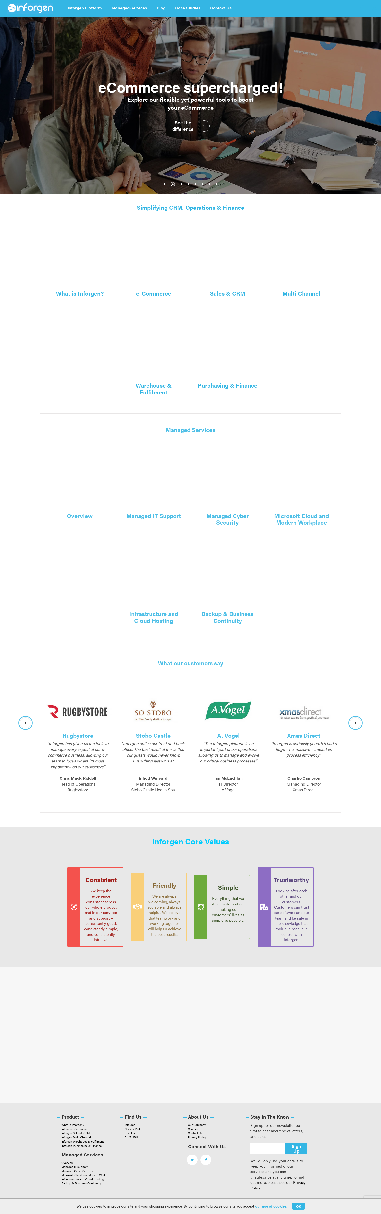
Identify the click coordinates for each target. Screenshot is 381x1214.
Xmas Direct (303, 735)
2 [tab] (173, 184)
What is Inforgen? (80, 293)
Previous (25, 723)
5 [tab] (195, 184)
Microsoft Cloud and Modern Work (83, 1175)
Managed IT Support (153, 515)
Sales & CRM (227, 293)
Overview (80, 515)
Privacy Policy (197, 1137)
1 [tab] (164, 184)
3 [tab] (181, 184)
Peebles (130, 1133)
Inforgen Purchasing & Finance (81, 1145)
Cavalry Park (133, 1129)
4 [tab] (188, 184)
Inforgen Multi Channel (76, 1137)
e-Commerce (153, 293)
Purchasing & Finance (227, 385)
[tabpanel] (190, 105)
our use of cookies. (271, 1206)
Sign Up (296, 1148)
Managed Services (129, 8)
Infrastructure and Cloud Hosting (153, 617)
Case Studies (187, 8)
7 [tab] (209, 184)
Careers (193, 1129)
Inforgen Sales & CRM (75, 1133)
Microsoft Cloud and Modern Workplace (301, 518)
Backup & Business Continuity (227, 617)
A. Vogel (228, 735)
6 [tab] (202, 184)
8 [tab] (216, 184)
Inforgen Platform (85, 8)
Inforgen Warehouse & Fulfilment (82, 1141)
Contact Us (221, 8)
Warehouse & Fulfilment (154, 388)
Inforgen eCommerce (74, 1129)
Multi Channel (301, 293)
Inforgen (130, 1124)
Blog (161, 8)
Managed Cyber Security (228, 518)
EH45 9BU (131, 1137)
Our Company (197, 1124)
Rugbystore (77, 735)
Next (355, 723)
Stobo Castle (153, 735)
